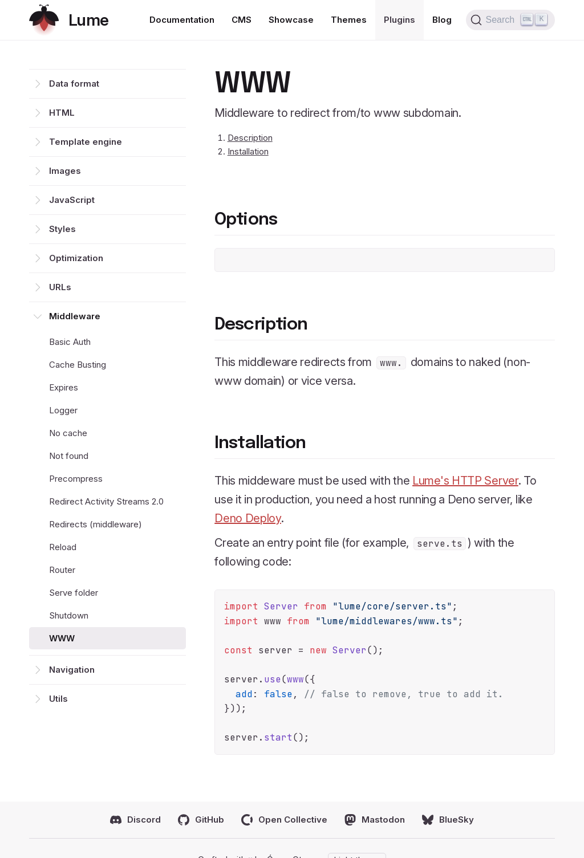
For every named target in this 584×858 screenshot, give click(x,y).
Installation (248, 151)
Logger (63, 410)
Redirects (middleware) (95, 524)
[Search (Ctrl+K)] (510, 20)
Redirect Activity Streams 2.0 (106, 501)
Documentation (181, 19)
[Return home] (68, 20)
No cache (68, 433)
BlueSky (448, 820)
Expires (63, 387)
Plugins (399, 19)
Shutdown (68, 615)
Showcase (291, 19)
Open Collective (284, 820)
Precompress (76, 478)
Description (250, 137)
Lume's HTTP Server (465, 480)
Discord (135, 820)
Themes (349, 19)
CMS (242, 19)
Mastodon (374, 820)
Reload (62, 547)
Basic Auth (70, 341)
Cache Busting (77, 364)
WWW (62, 638)
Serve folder (73, 592)
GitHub (201, 820)
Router (62, 569)
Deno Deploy (247, 518)
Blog (442, 19)
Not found (68, 455)
